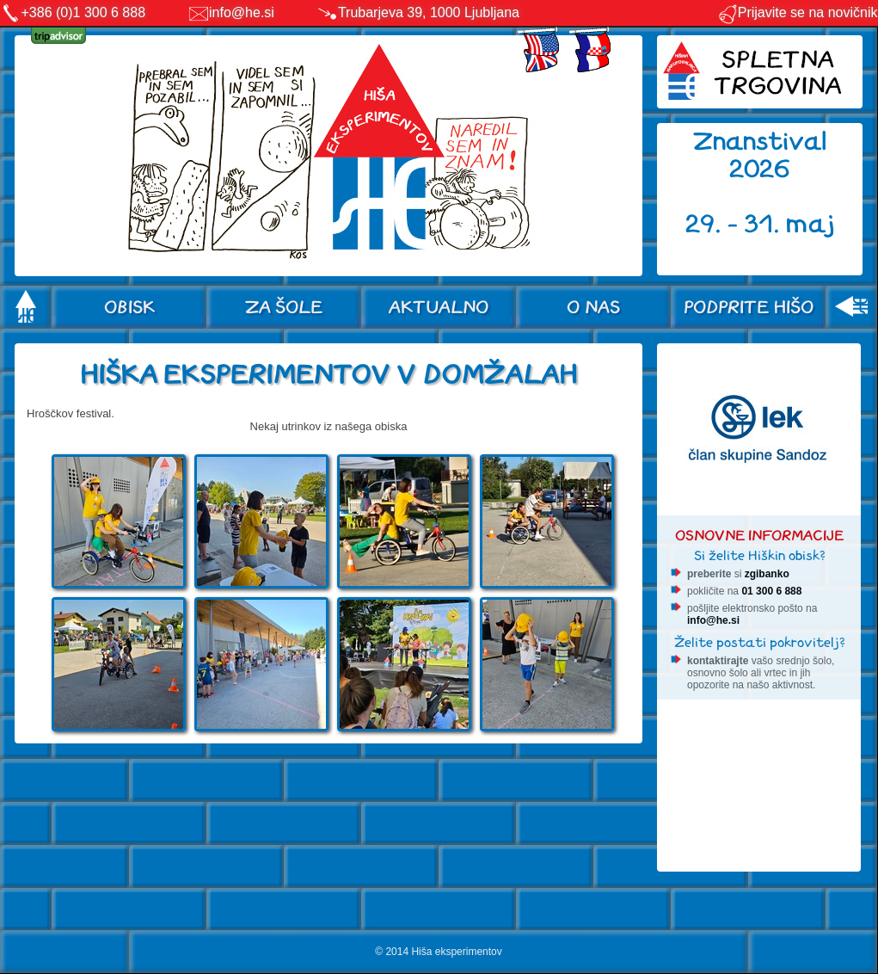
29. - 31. (735, 224)
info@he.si (241, 12)
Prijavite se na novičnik (797, 12)
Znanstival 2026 (760, 155)
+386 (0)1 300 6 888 (83, 12)
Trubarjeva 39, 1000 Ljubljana (428, 12)
